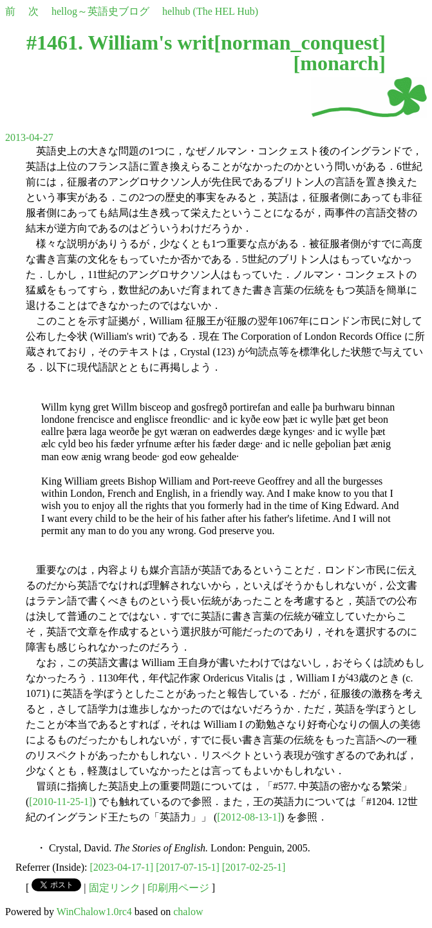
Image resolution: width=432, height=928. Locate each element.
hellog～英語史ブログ (100, 11)
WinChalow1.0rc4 (94, 911)
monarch (339, 63)
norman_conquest (300, 42)
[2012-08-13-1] (249, 817)
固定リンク (114, 887)
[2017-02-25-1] (254, 867)
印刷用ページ (178, 887)
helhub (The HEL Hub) (210, 11)
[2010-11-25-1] (60, 801)
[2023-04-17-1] (122, 867)
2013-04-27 (29, 137)
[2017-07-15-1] (188, 867)
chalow (188, 911)
